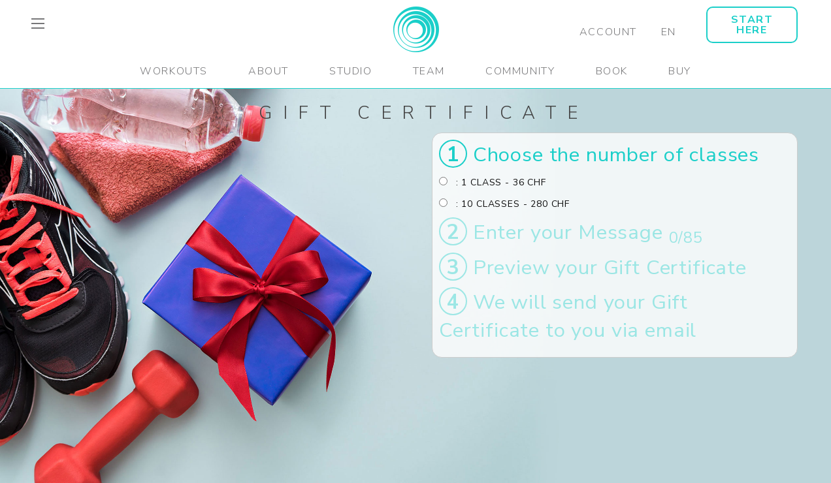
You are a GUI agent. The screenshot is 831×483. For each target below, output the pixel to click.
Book (612, 71)
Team (429, 71)
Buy (679, 71)
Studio (350, 71)
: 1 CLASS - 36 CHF (492, 182)
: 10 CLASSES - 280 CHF (504, 204)
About (268, 71)
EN (668, 32)
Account (608, 32)
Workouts (174, 71)
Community (520, 71)
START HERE (752, 24)
